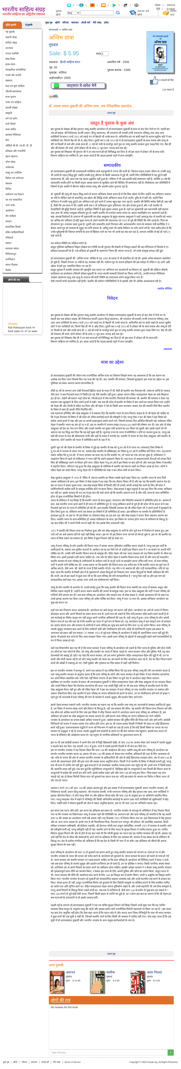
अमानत (70, 972)
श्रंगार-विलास (11, 264)
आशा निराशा (154, 972)
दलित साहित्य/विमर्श (14, 232)
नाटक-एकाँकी (12, 53)
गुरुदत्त (53, 45)
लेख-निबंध (10, 58)
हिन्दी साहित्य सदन (70, 62)
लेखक (158, 5)
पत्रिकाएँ (9, 237)
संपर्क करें (85, 22)
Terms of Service (72, 1062)
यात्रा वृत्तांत (10, 96)
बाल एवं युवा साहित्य (14, 86)
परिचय (65, 22)
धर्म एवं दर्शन (11, 118)
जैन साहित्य (10, 216)
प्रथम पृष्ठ (111, 112)
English (171, 8)
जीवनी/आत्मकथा (13, 91)
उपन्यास (9, 48)
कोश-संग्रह (10, 161)
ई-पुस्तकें (28, 24)
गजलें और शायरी (13, 75)
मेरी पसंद (97, 22)
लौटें (55, 96)
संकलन (8, 183)
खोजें (57, 22)
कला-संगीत (10, 129)
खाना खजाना (11, 156)
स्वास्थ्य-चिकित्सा (13, 134)
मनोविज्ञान (10, 259)
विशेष (8, 270)
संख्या (98, 53)
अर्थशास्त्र (9, 167)
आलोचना (9, 210)
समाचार (75, 22)
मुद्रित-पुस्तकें (11, 24)
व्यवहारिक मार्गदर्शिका (15, 69)
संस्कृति (8, 113)
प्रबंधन (8, 243)
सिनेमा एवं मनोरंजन (14, 178)
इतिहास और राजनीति (15, 151)
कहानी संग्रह (11, 37)
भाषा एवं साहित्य (13, 102)
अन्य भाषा (10, 205)
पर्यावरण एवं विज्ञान (14, 194)
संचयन (8, 221)
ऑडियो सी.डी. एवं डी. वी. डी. (19, 145)
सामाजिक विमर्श (13, 226)
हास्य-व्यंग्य (10, 64)
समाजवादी (53, 29)
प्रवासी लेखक (11, 107)
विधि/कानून (10, 253)
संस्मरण (8, 80)
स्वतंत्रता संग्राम (12, 248)
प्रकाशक (171, 5)
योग (7, 140)
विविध (8, 188)
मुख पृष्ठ (48, 22)
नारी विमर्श (10, 123)
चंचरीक (110, 972)
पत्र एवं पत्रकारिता (13, 199)
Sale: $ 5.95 (64, 53)
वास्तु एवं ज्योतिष (13, 172)
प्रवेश (106, 22)
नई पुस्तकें (10, 31)
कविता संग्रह (11, 42)
